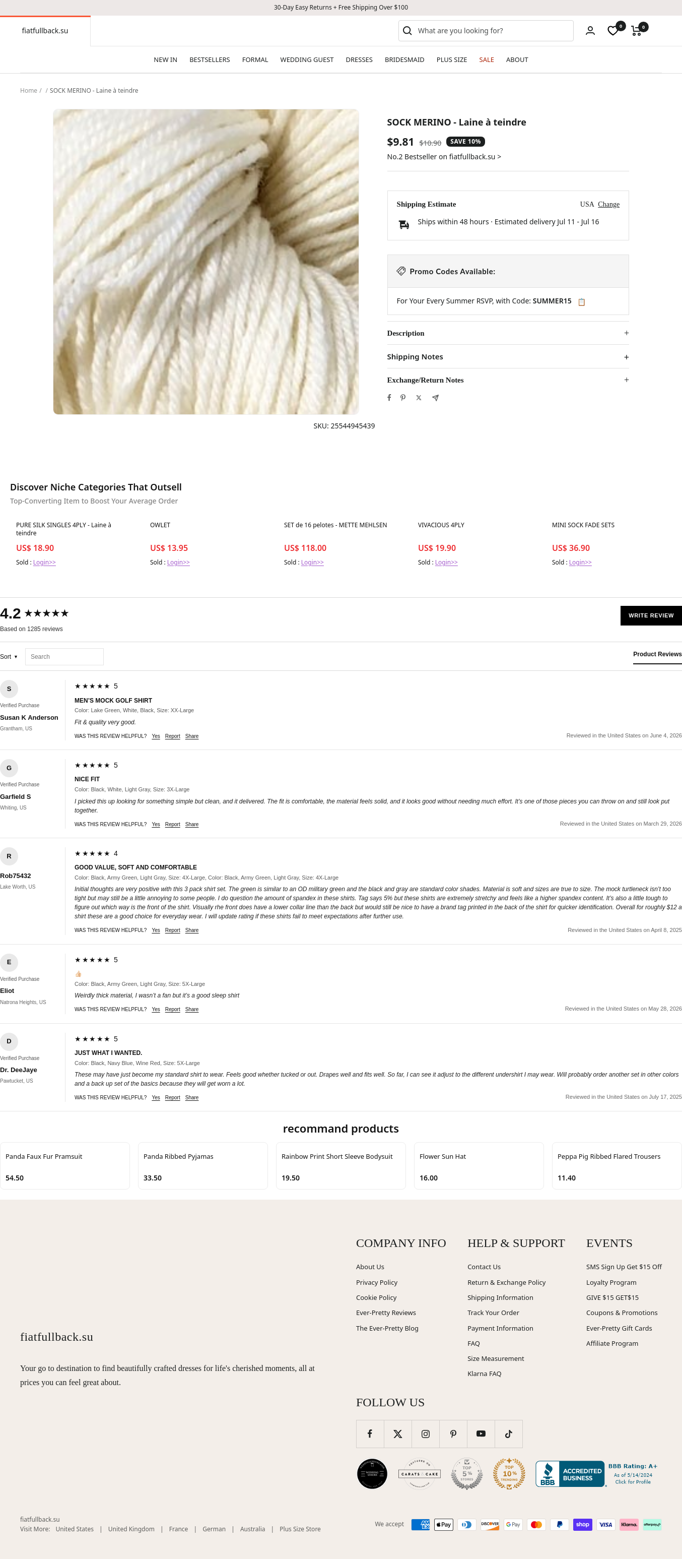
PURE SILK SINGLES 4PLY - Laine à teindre (63, 529)
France (178, 1529)
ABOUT (517, 59)
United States (75, 1529)
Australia (252, 1529)
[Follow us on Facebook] (370, 1434)
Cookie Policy (376, 1297)
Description (406, 333)
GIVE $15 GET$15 (612, 1297)
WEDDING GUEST (307, 59)
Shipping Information (500, 1297)
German (214, 1529)
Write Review (651, 615)
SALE (487, 59)
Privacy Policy (376, 1282)
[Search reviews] (64, 657)
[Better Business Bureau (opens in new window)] (598, 1474)
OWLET (160, 525)
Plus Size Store (300, 1529)
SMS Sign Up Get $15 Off (624, 1266)
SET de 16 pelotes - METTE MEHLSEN (335, 525)
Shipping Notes (415, 356)
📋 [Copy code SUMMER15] (581, 301)
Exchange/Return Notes (425, 380)
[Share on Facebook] (389, 397)
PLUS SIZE (452, 59)
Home (28, 90)
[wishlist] (613, 31)
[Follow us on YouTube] (481, 1434)
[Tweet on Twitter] (419, 397)
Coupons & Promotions (622, 1312)
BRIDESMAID (405, 59)
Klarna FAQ (484, 1373)
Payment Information (500, 1328)
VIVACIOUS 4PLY (441, 525)
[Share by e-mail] (435, 398)
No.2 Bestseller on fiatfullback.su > (444, 156)
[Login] (590, 30)
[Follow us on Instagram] (425, 1434)
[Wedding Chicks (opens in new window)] (372, 1474)
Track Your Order (493, 1312)
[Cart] (636, 31)
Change (609, 204)
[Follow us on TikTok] (508, 1434)
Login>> (44, 562)
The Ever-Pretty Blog (387, 1328)
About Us (370, 1266)
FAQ (473, 1343)
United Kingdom (131, 1529)
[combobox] (493, 31)
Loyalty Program (611, 1282)
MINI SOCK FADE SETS (583, 525)
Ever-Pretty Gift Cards (619, 1328)
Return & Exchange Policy (506, 1282)
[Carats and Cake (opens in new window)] (419, 1474)
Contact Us (484, 1266)
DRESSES (359, 59)
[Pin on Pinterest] (402, 397)
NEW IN (165, 59)
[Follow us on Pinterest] (453, 1434)
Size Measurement (495, 1358)
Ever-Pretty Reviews (386, 1312)
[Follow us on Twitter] (398, 1434)
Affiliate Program (612, 1343)
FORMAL (255, 59)
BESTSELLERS (209, 59)
